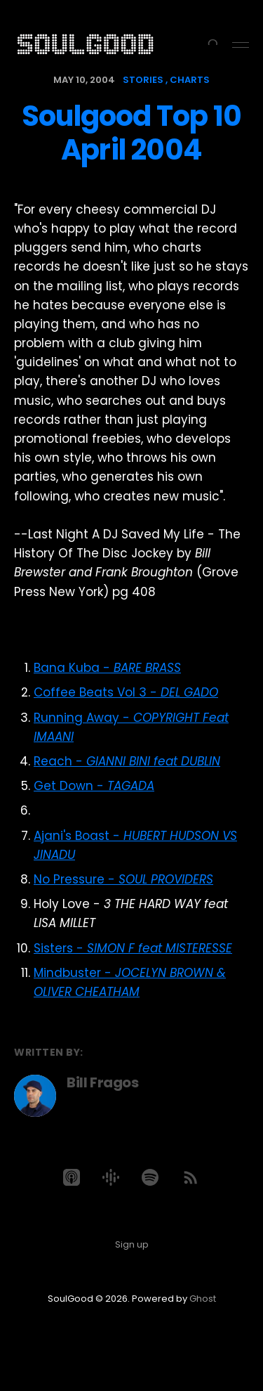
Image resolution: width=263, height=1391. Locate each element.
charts (190, 79)
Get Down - (94, 785)
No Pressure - (123, 879)
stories (143, 79)
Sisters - (133, 948)
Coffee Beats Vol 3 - (126, 692)
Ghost (202, 1298)
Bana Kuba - (107, 667)
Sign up (132, 1244)
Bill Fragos (103, 1082)
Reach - (127, 761)
